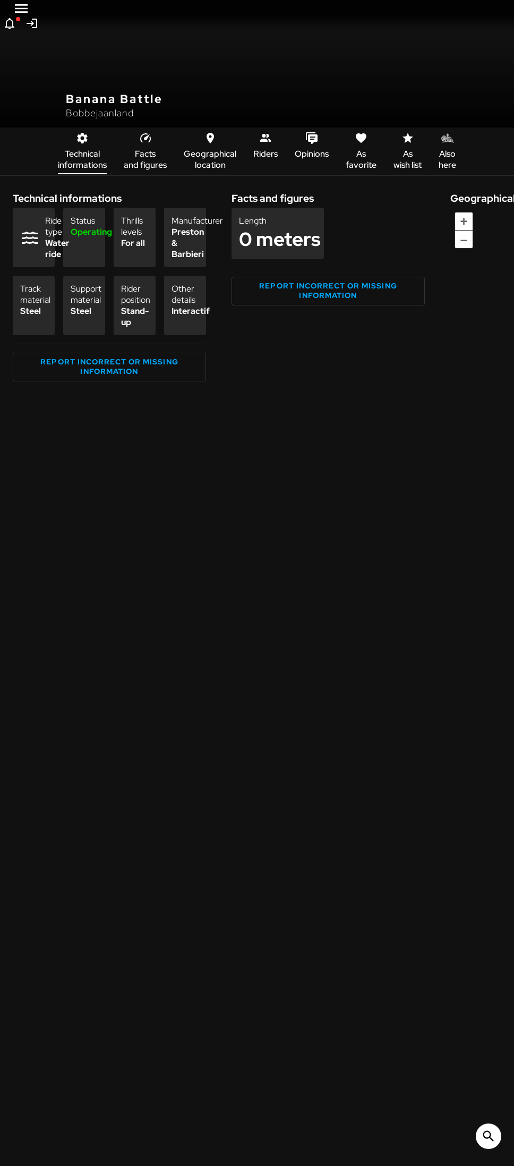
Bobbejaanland (100, 113)
